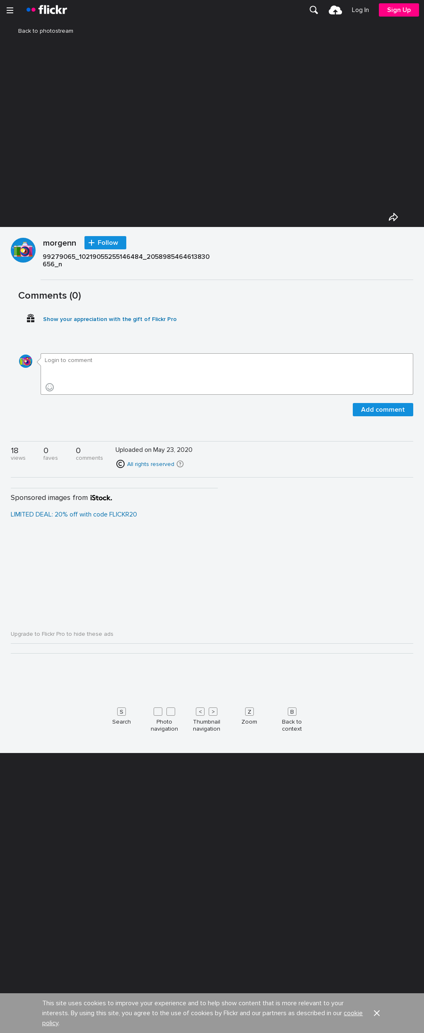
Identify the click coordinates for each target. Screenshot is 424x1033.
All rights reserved (150, 681)
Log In (360, 10)
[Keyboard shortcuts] (212, 934)
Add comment (383, 627)
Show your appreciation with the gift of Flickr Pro (110, 536)
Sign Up (399, 10)
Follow (108, 460)
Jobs (219, 1024)
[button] (180, 681)
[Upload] (335, 10)
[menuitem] (314, 10)
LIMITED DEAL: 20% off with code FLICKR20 (74, 731)
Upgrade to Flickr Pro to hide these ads (62, 850)
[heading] (46, 10)
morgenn (59, 460)
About (17, 1024)
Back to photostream (40, 30)
